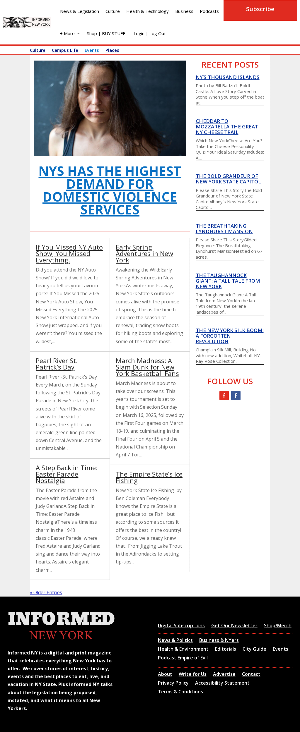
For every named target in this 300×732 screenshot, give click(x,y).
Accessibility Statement (222, 683)
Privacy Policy (173, 683)
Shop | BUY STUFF (106, 33)
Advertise (224, 674)
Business (184, 11)
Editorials (225, 649)
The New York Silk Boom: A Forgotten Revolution (230, 335)
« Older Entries (46, 592)
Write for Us (193, 674)
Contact (251, 674)
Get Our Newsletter (234, 626)
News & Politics (175, 640)
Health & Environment (183, 649)
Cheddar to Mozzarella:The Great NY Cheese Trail (227, 126)
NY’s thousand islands (228, 77)
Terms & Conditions (180, 692)
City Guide (254, 649)
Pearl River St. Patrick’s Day (57, 363)
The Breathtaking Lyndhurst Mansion (224, 228)
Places (112, 50)
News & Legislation (79, 11)
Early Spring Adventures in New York (144, 253)
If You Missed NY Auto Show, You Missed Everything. (69, 253)
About (165, 674)
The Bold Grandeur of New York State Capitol (228, 179)
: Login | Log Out (149, 33)
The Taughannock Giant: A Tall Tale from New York (228, 280)
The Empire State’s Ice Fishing (149, 477)
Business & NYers (219, 640)
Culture (112, 11)
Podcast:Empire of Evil (183, 658)
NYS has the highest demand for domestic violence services (109, 190)
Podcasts (209, 11)
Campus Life (65, 50)
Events (92, 50)
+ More (67, 33)
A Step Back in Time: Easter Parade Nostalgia (67, 474)
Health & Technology (147, 11)
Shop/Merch (278, 626)
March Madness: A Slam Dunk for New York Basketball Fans (147, 367)
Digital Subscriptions (181, 626)
